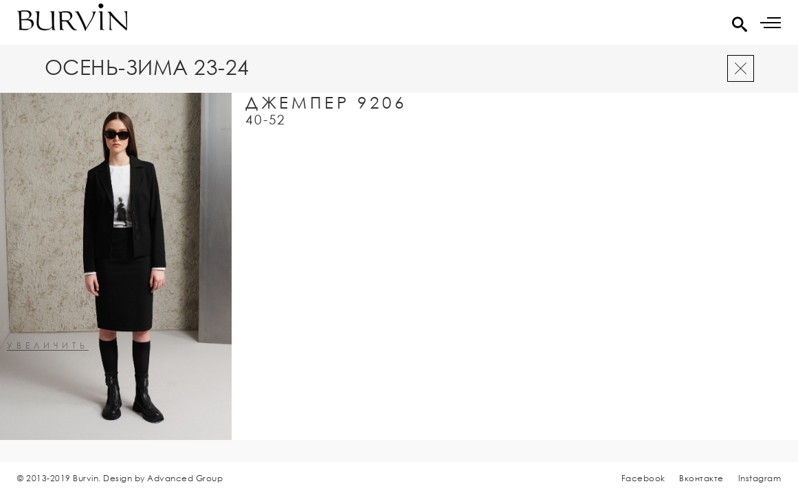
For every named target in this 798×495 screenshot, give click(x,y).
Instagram (760, 478)
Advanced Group (185, 478)
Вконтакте (701, 478)
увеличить (48, 346)
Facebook (643, 478)
